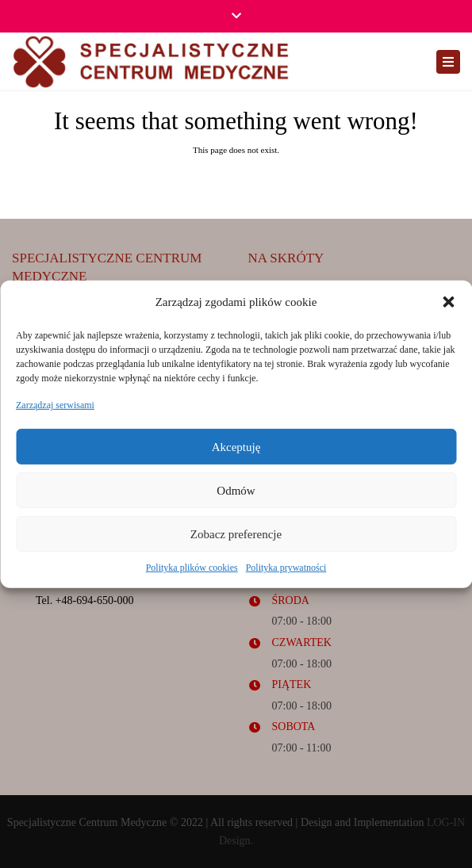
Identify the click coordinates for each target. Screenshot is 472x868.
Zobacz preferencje (236, 534)
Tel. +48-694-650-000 (85, 600)
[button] (448, 302)
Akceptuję (236, 447)
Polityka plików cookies (192, 567)
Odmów (236, 490)
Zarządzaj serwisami (55, 405)
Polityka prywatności (286, 567)
